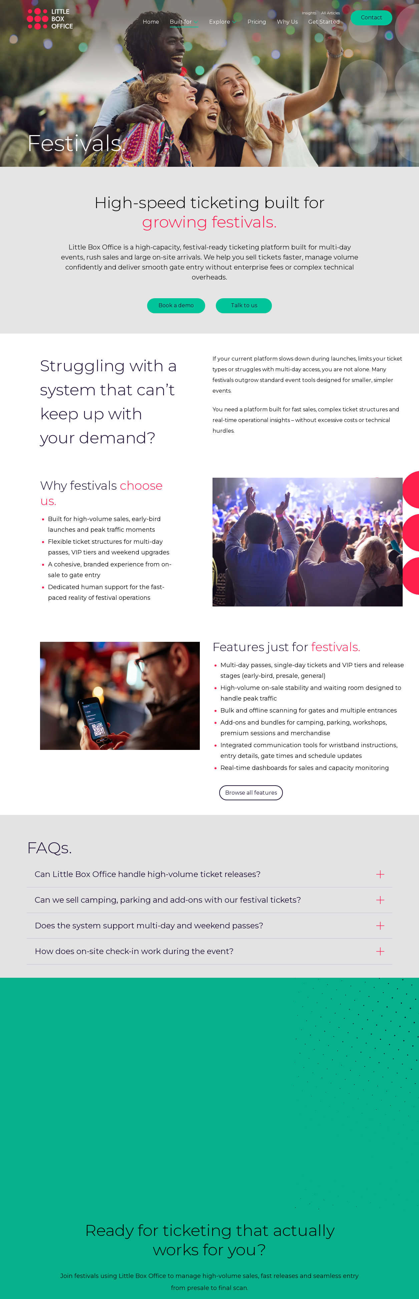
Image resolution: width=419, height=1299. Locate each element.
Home (151, 22)
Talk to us (244, 305)
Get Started (324, 22)
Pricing (257, 22)
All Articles (330, 13)
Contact (371, 17)
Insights (309, 13)
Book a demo (176, 305)
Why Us (287, 22)
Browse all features (251, 793)
